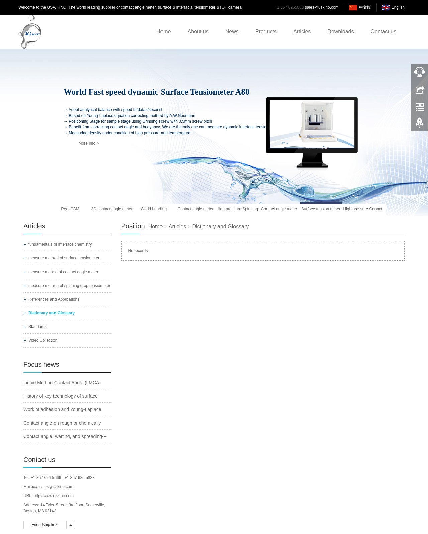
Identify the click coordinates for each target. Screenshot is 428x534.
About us (198, 31)
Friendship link (45, 524)
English (398, 7)
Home (163, 31)
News (232, 31)
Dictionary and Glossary (220, 226)
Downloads (340, 31)
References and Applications (53, 299)
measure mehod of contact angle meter (63, 272)
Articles (302, 31)
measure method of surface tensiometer (63, 258)
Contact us (383, 31)
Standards (37, 326)
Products (266, 31)
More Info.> (88, 143)
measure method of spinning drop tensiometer (69, 285)
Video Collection (43, 340)
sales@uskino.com (322, 7)
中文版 (365, 7)
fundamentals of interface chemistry (60, 244)
